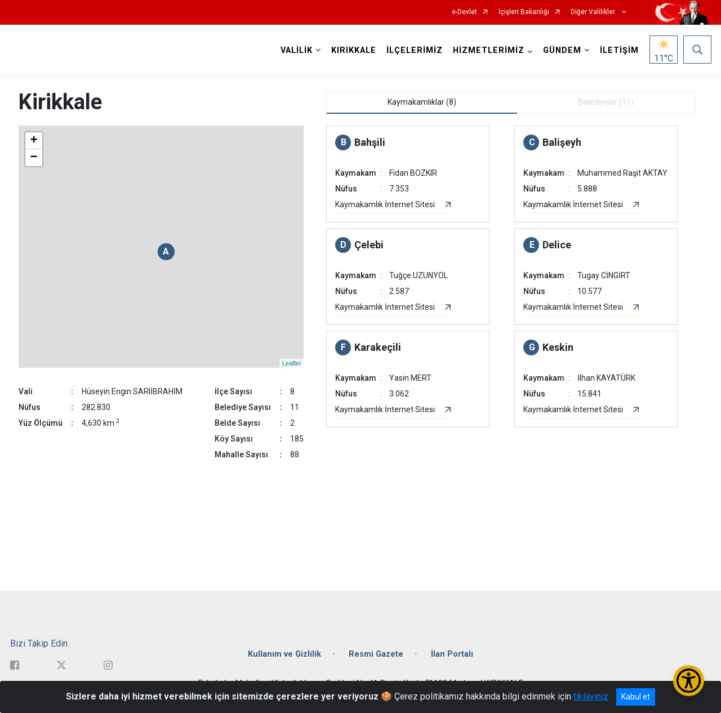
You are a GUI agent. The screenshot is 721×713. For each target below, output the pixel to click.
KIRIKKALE (353, 50)
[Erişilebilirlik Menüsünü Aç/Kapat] (688, 680)
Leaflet (291, 363)
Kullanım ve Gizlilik (284, 654)
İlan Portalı (452, 654)
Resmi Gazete (376, 654)
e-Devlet (464, 12)
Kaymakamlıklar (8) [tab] (422, 101)
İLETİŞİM (619, 50)
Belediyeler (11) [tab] (606, 101)
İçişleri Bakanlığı (524, 12)
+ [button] (33, 140)
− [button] (33, 157)
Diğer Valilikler (594, 12)
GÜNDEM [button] (562, 50)
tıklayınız (590, 696)
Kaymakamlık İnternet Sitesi (385, 204)
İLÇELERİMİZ (414, 50)
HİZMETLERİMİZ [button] (488, 50)
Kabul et (635, 696)
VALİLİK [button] (297, 50)
